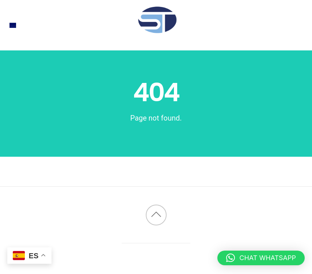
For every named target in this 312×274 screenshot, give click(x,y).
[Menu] (12, 25)
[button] (261, 258)
